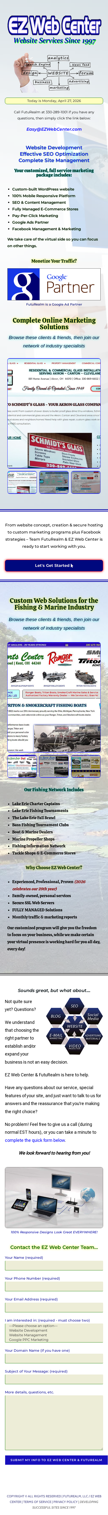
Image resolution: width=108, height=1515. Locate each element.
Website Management (54, 1335)
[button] (12, 413)
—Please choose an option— (54, 1326)
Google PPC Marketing (54, 1339)
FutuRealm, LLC (75, 1496)
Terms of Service (37, 1502)
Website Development (54, 1330)
